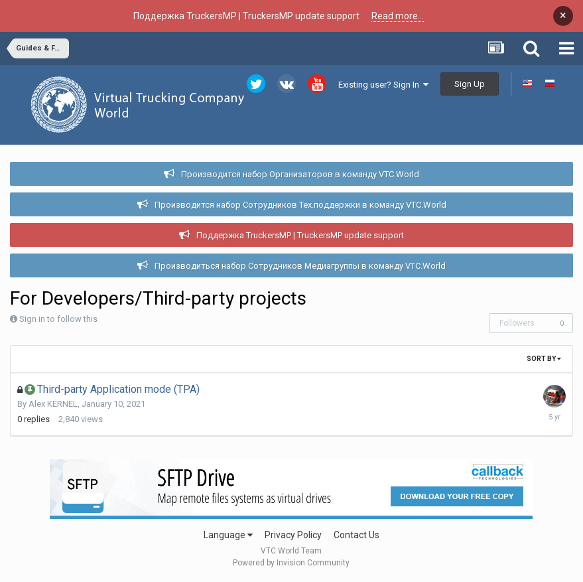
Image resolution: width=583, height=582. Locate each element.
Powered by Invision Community (291, 562)
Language (228, 535)
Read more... (397, 16)
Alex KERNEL (53, 404)
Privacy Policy (293, 535)
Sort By (544, 358)
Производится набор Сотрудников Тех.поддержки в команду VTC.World (300, 205)
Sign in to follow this (58, 319)
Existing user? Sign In (383, 85)
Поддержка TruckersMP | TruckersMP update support (300, 235)
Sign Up (469, 84)
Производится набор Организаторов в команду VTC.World (300, 174)
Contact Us (356, 535)
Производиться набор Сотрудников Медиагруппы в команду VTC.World (300, 266)
